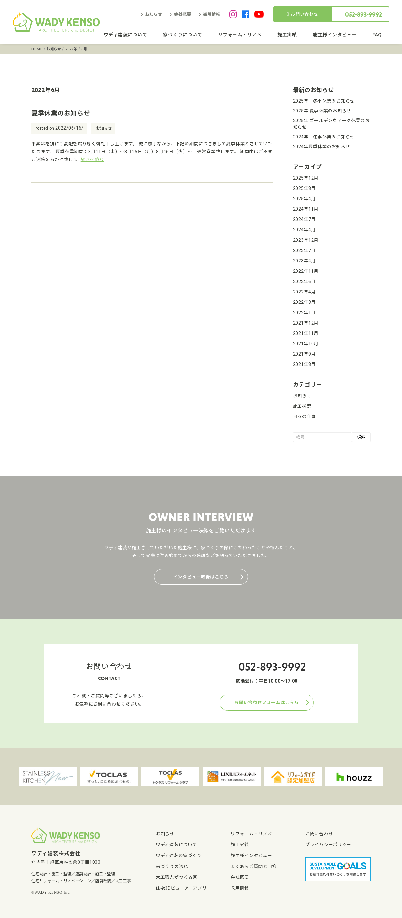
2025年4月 (304, 198)
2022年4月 (304, 291)
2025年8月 (304, 188)
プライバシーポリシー (328, 844)
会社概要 (182, 14)
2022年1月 (304, 312)
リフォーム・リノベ (240, 35)
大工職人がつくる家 (176, 877)
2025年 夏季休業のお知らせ (322, 110)
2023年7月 (304, 250)
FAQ (377, 35)
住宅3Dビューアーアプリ (181, 888)
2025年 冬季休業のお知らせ (324, 101)
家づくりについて (182, 35)
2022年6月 (304, 281)
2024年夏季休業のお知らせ (321, 146)
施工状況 (302, 406)
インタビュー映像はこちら (201, 576)
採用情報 (211, 14)
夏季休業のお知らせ (60, 113)
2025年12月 (306, 177)
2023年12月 (306, 240)
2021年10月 (306, 343)
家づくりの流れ (172, 866)
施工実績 (287, 35)
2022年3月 (304, 302)
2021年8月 (304, 364)
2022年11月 (306, 271)
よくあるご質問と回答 (254, 866)
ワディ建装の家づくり (179, 855)
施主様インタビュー (335, 35)
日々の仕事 (304, 416)
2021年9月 (304, 354)
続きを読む (92, 159)
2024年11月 (306, 209)
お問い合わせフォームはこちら (266, 702)
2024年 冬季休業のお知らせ (324, 136)
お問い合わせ (302, 14)
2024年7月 (304, 219)
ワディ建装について (125, 35)
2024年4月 (304, 229)
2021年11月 (306, 333)
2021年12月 (306, 322)
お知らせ (153, 14)
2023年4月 (304, 260)
